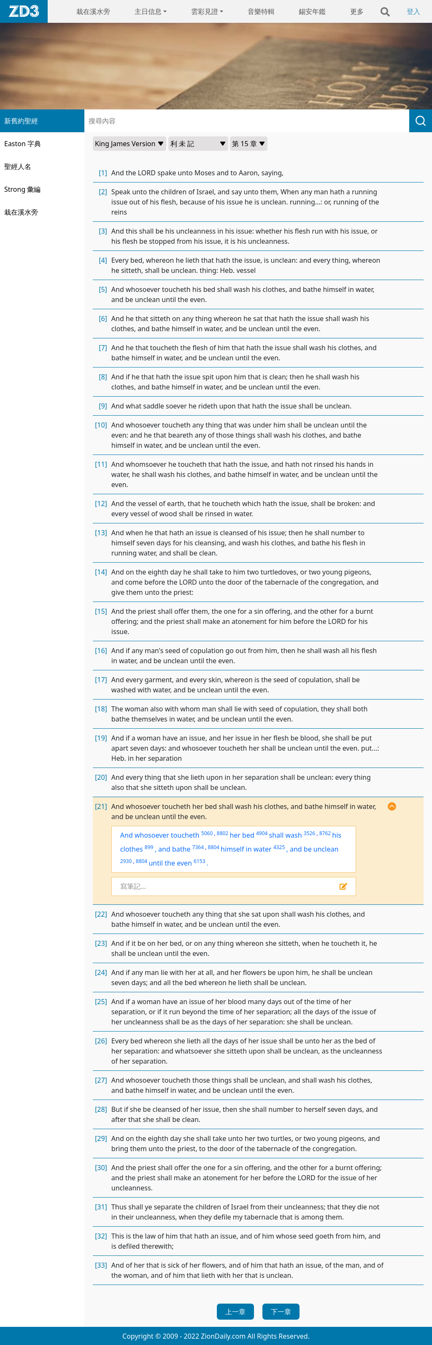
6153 (199, 861)
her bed (242, 835)
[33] (101, 1265)
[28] (101, 1109)
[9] (103, 406)
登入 (413, 11)
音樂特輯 (261, 11)
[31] (101, 1207)
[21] (101, 806)
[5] (103, 289)
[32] (101, 1236)
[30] (101, 1167)
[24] (101, 972)
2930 (126, 861)
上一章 (235, 1311)
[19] (101, 738)
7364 (198, 847)
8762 (325, 833)
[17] (101, 679)
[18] (101, 708)
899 (149, 847)
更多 (357, 11)
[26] (101, 1041)
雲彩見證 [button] (204, 11)
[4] (103, 260)
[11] (101, 464)
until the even (170, 863)
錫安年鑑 (312, 11)
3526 (309, 833)
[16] (101, 650)
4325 (279, 847)
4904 (261, 833)
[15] (101, 611)
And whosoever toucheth (160, 835)
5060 (207, 833)
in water (259, 849)
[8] (103, 376)
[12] (101, 503)
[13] (101, 532)
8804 (213, 847)
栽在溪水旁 (93, 11)
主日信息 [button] (148, 11)
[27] (101, 1080)
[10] (101, 425)
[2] (103, 191)
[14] (101, 572)
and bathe (174, 849)
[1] (103, 172)
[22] (101, 914)
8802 (222, 833)
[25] (101, 1001)
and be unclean (314, 849)
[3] (103, 231)
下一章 (281, 1311)
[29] (101, 1138)
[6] (103, 318)
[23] (101, 943)
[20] (101, 777)
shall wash (285, 835)
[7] (103, 347)
